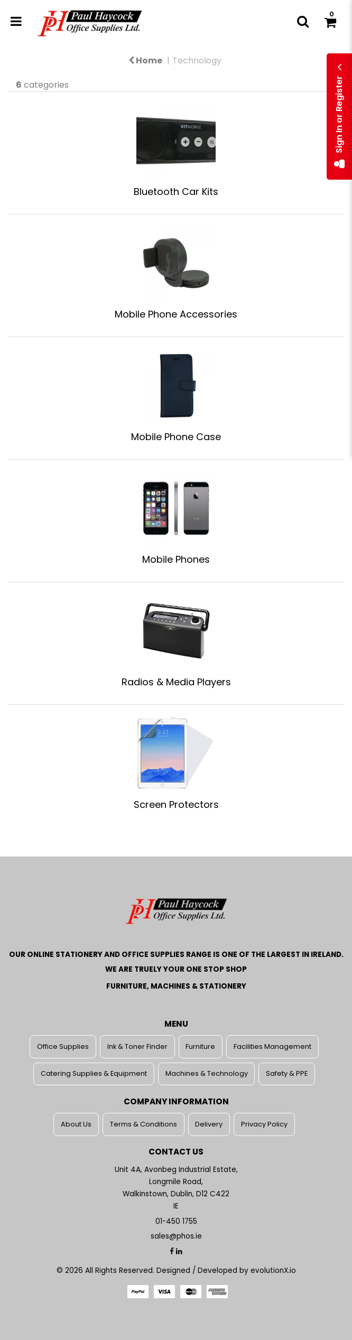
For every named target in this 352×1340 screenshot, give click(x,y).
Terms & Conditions (143, 1124)
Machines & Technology (206, 1073)
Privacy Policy (264, 1124)
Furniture (200, 1046)
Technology (196, 60)
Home (145, 60)
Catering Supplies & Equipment (94, 1073)
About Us (76, 1124)
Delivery (209, 1124)
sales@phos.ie (176, 1236)
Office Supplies (63, 1046)
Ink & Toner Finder (137, 1046)
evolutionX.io (273, 1270)
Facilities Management (272, 1046)
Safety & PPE (287, 1073)
